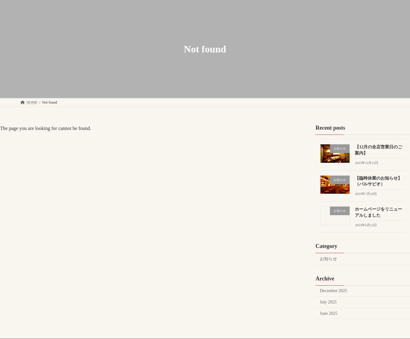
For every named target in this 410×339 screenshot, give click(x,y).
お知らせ (328, 259)
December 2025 (333, 290)
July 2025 (328, 302)
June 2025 (328, 313)
